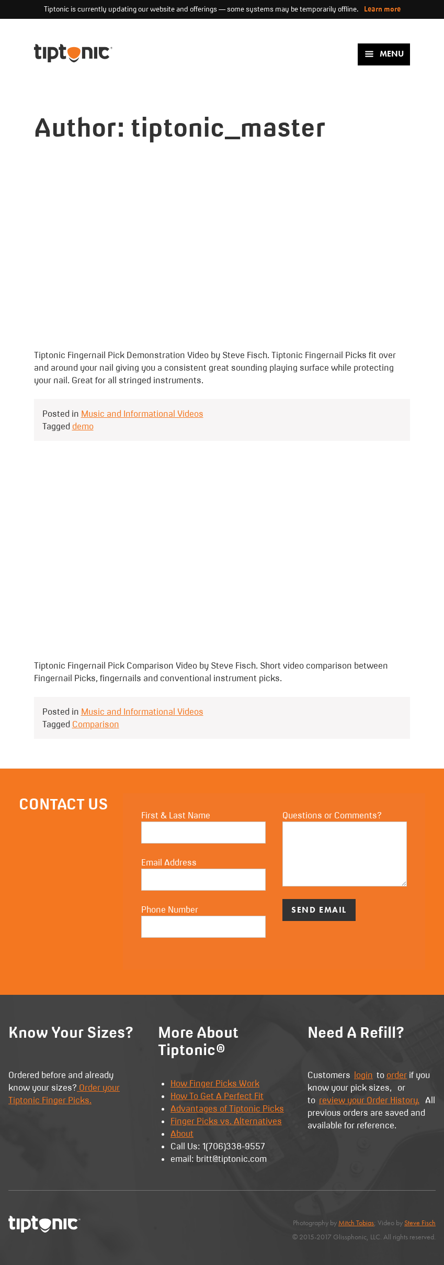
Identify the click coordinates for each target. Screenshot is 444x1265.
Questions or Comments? (344, 848)
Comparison (95, 724)
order (396, 1075)
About (181, 1133)
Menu (384, 53)
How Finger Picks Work (214, 1083)
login (363, 1075)
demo (83, 426)
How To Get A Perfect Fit (217, 1096)
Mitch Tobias (356, 1222)
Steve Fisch (420, 1222)
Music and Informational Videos (142, 413)
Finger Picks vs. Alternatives (226, 1121)
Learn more (382, 9)
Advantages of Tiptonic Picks (227, 1108)
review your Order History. (369, 1100)
